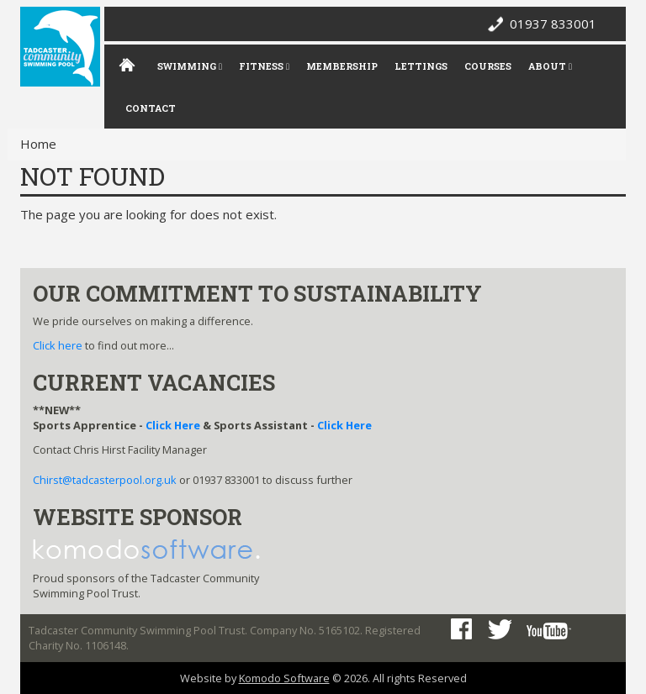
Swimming (189, 66)
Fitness (264, 66)
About (550, 66)
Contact (150, 108)
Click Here (173, 425)
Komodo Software (284, 678)
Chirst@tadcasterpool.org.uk (105, 479)
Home (38, 143)
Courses (487, 66)
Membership (342, 66)
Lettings (420, 66)
